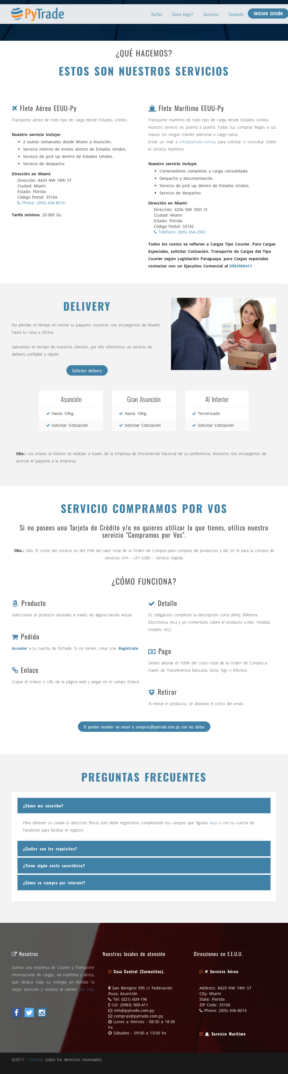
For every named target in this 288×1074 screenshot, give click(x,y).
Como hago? (183, 14)
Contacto (236, 14)
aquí (213, 822)
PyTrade (36, 1059)
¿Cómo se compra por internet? (54, 882)
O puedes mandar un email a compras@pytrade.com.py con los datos (144, 727)
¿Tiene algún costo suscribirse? (54, 865)
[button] (136, 971)
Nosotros (25, 953)
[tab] (144, 805)
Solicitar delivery (87, 370)
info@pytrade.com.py (197, 141)
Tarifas (156, 14)
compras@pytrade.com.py (138, 1016)
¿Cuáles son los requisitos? (50, 849)
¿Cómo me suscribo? (43, 806)
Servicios (211, 14)
